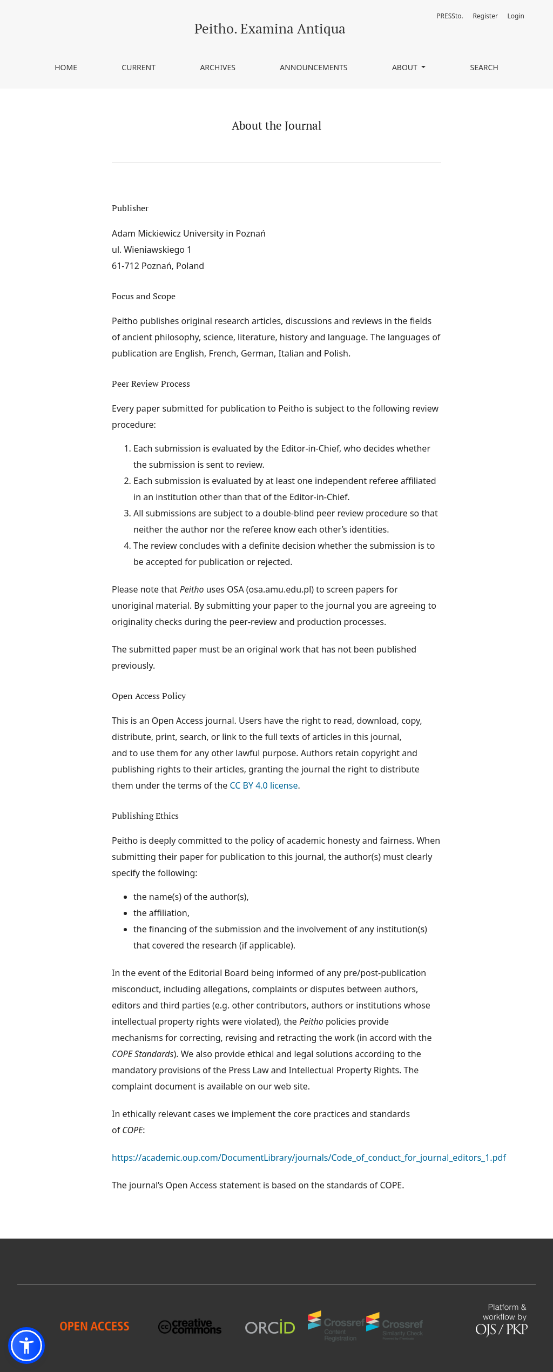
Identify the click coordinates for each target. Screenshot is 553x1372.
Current (139, 67)
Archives (217, 67)
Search (484, 67)
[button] (26, 1345)
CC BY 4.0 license (264, 785)
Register (485, 16)
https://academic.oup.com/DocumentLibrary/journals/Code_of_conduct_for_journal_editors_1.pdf (309, 1157)
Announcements (313, 67)
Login (516, 16)
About (406, 67)
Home (66, 67)
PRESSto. (449, 16)
